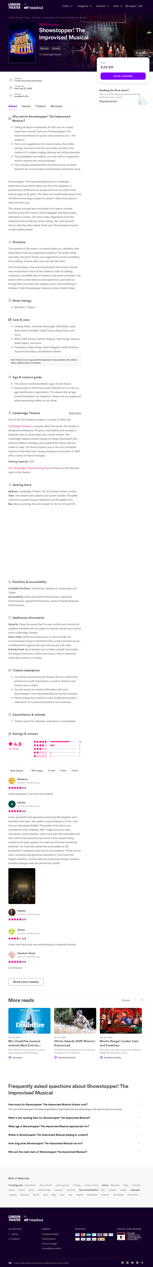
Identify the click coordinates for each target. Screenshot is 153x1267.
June (62, 1194)
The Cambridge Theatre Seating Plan (29, 468)
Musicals (36, 17)
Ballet (31, 1189)
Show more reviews (26, 982)
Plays (125, 1185)
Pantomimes (44, 1189)
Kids (102, 1189)
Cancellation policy (51, 1248)
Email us (16, 1238)
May (54, 1194)
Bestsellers (30, 1185)
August (79, 1194)
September (92, 1194)
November (118, 1194)
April (45, 1194)
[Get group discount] (108, 100)
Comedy (56, 48)
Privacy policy (48, 1238)
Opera (22, 1189)
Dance (12, 1189)
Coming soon (62, 1185)
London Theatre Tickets (19, 17)
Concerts (70, 1189)
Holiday (77, 1185)
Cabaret (59, 1189)
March (36, 1194)
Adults (123, 1189)
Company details (50, 1233)
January (13, 1194)
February (24, 1194)
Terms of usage (49, 1243)
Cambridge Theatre (52, 54)
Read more (75, 412)
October (105, 1194)
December (133, 1194)
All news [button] (126, 999)
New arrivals (46, 1185)
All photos (142, 52)
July (70, 1194)
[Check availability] (123, 76)
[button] (67, 6)
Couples (112, 1189)
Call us (15, 1233)
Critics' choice (91, 1185)
